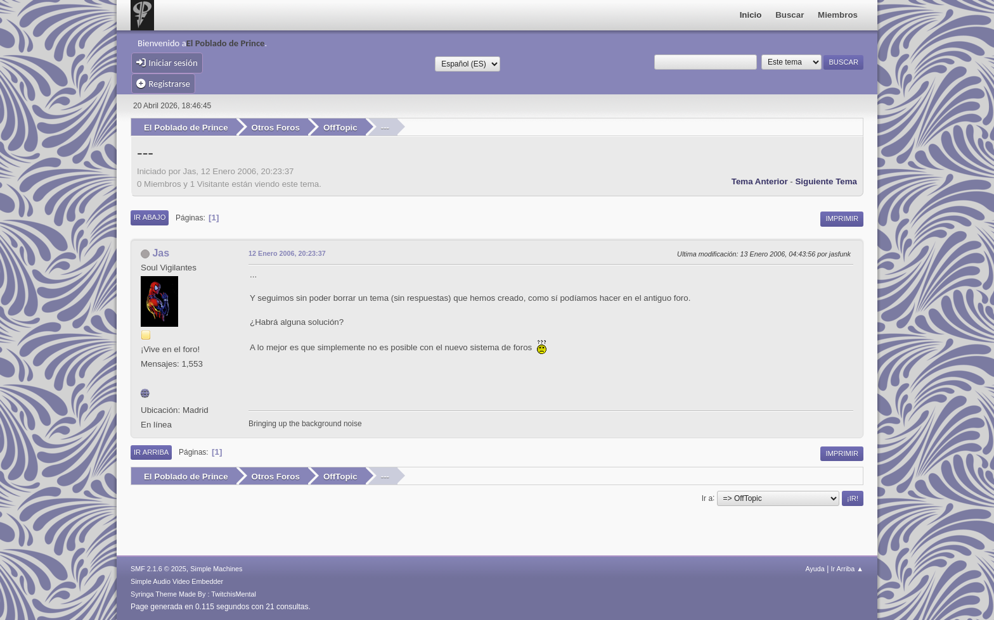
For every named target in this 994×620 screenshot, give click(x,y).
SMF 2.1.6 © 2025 (158, 569)
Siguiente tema (826, 181)
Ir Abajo (149, 217)
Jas (160, 253)
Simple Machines (216, 569)
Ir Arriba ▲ (847, 569)
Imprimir (841, 218)
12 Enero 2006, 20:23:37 (287, 253)
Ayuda (814, 569)
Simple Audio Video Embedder (177, 581)
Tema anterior (760, 181)
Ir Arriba (151, 452)
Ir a (707, 497)
